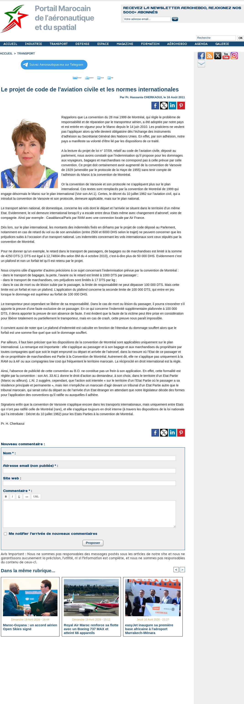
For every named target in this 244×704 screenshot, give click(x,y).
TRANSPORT (59, 44)
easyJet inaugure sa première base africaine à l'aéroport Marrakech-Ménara (149, 628)
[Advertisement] (96, 672)
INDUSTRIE (34, 44)
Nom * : (9, 452)
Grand (106, 77)
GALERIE (222, 44)
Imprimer (88, 77)
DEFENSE (82, 44)
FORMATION (150, 44)
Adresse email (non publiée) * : (30, 465)
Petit (122, 77)
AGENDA (201, 44)
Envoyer (66, 77)
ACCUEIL (10, 44)
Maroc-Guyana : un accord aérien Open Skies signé (30, 626)
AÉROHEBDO (177, 44)
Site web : (12, 478)
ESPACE (103, 44)
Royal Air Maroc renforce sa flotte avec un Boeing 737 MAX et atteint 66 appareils (91, 628)
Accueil (6, 53)
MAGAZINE (125, 44)
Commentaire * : (17, 490)
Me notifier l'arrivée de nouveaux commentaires (53, 533)
